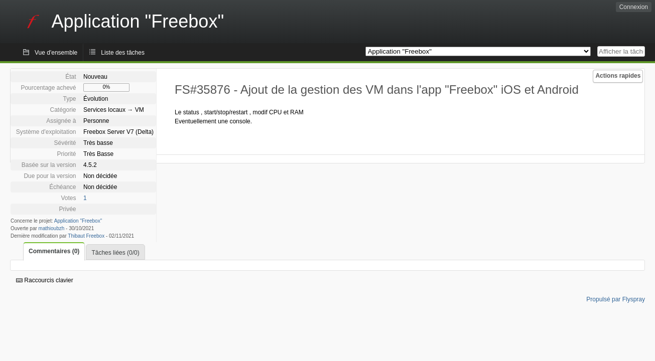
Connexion (633, 7)
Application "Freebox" (78, 221)
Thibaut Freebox (86, 236)
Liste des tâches (123, 52)
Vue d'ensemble (56, 52)
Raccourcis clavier (44, 280)
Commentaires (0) (54, 251)
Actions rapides (617, 75)
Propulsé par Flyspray (615, 299)
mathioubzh (52, 228)
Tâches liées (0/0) (115, 252)
